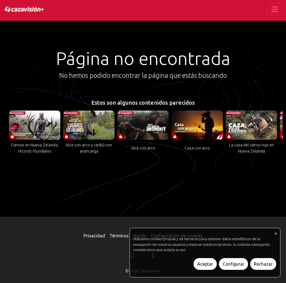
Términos (119, 235)
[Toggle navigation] (275, 9)
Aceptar (205, 263)
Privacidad (94, 235)
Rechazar (263, 263)
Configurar (233, 263)
